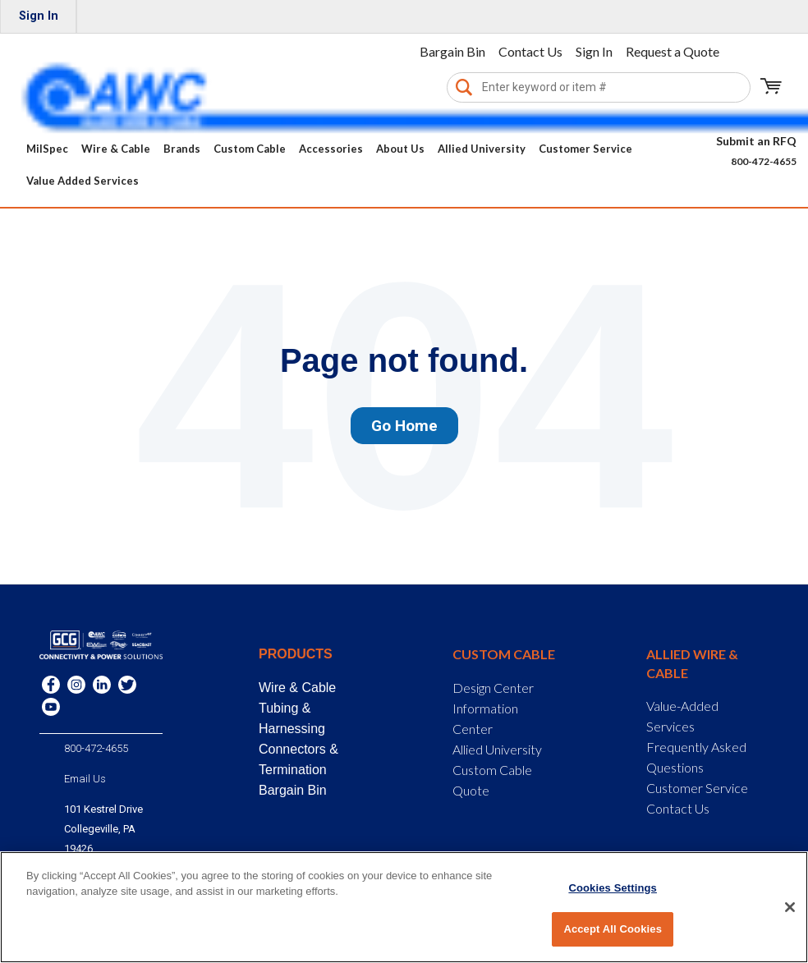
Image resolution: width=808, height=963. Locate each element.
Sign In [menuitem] (38, 16)
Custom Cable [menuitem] (249, 148)
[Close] (790, 907)
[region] (404, 907)
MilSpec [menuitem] (47, 148)
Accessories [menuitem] (331, 148)
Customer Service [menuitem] (585, 148)
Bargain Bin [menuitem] (452, 51)
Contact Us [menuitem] (530, 51)
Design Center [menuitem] (493, 687)
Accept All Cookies (612, 929)
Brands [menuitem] (181, 148)
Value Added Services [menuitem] (82, 180)
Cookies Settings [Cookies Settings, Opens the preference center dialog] (612, 888)
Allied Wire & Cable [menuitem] (692, 663)
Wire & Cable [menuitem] (115, 148)
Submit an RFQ (756, 141)
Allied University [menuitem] (482, 148)
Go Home (404, 425)
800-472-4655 (764, 161)
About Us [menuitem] (400, 148)
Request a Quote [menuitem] (672, 51)
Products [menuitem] (296, 654)
